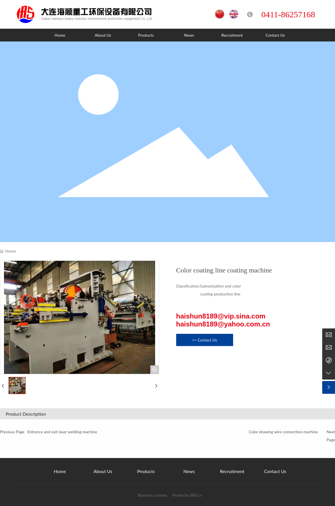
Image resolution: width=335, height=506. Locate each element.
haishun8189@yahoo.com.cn (223, 324)
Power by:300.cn (187, 495)
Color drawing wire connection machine (283, 431)
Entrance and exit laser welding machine (62, 431)
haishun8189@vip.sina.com (221, 316)
